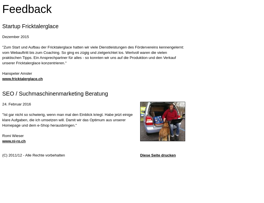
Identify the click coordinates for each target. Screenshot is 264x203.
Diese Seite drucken (158, 155)
